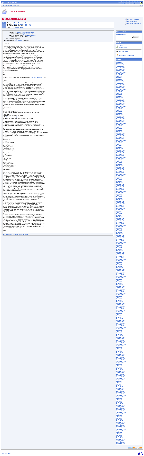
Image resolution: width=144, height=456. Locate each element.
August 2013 (119, 277)
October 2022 (120, 121)
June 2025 (119, 76)
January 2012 (120, 304)
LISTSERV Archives (133, 19)
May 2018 (119, 197)
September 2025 (121, 72)
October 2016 (120, 224)
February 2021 (120, 150)
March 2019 (119, 182)
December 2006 (120, 391)
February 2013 (120, 286)
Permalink (25, 234)
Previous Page (17, 234)
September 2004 (121, 429)
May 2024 (119, 95)
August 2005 (119, 414)
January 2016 (120, 236)
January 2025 (120, 83)
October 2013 (120, 275)
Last (30, 23)
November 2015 (120, 239)
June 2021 (119, 144)
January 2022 (120, 134)
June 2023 (119, 110)
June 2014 (119, 263)
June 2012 (119, 297)
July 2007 (119, 381)
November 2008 (120, 358)
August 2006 (119, 397)
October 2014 (120, 258)
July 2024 (119, 92)
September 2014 (121, 259)
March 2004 (119, 438)
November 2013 (120, 273)
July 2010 (119, 330)
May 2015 (119, 248)
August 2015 (119, 243)
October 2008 (120, 360)
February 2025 (120, 82)
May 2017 (119, 214)
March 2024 (119, 97)
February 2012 (120, 303)
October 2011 (120, 309)
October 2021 (120, 138)
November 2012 (120, 290)
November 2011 (120, 307)
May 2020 (119, 163)
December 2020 (120, 153)
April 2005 (119, 419)
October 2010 (120, 326)
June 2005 (119, 416)
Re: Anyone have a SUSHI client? (24, 32)
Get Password (123, 48)
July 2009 (119, 347)
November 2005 (120, 409)
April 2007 (119, 385)
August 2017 (119, 209)
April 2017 (119, 215)
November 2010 (120, 324)
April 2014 (119, 266)
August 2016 (119, 226)
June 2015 (119, 246)
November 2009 (120, 341)
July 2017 (119, 211)
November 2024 (120, 86)
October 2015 (120, 241)
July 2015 (119, 245)
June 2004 (119, 433)
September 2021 (121, 140)
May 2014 (119, 265)
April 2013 (119, 283)
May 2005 (119, 418)
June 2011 (119, 314)
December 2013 (120, 272)
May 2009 (119, 350)
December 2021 (120, 136)
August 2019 (119, 175)
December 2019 (120, 170)
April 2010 (119, 334)
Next (26, 23)
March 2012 (119, 302)
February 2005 (120, 422)
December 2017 (120, 204)
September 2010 (121, 327)
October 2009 (120, 343)
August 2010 (119, 328)
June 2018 (119, 195)
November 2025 (120, 69)
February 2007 (120, 388)
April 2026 (119, 62)
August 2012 (119, 294)
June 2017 (119, 212)
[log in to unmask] (27, 34)
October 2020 (120, 155)
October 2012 (120, 292)
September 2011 (121, 310)
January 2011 (120, 321)
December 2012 (120, 289)
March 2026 (119, 63)
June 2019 (119, 178)
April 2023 (119, 113)
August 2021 (119, 141)
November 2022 (120, 120)
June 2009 (119, 348)
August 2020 (119, 158)
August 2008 (119, 363)
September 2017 (121, 208)
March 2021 (119, 148)
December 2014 (120, 255)
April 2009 (119, 351)
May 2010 (119, 333)
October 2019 (120, 173)
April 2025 (119, 79)
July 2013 (119, 279)
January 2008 (120, 372)
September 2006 (121, 395)
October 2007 (120, 377)
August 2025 (119, 73)
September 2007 (121, 378)
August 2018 (119, 192)
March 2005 (119, 421)
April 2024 (119, 96)
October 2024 (120, 87)
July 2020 (119, 160)
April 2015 (119, 249)
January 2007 (120, 389)
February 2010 (120, 337)
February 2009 (120, 354)
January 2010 (120, 338)
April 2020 (119, 164)
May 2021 (119, 146)
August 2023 (119, 107)
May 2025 (119, 77)
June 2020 (119, 161)
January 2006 (120, 406)
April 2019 (119, 181)
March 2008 (119, 370)
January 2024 (120, 100)
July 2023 (119, 109)
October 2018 (120, 190)
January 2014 (120, 270)
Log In (121, 45)
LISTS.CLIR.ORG (6, 453)
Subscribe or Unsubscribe (126, 55)
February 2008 (120, 371)
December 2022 (120, 119)
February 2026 (120, 65)
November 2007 (120, 375)
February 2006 (120, 405)
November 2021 (120, 137)
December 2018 (120, 187)
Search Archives (121, 32)
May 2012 (119, 299)
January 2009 (120, 355)
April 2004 (119, 436)
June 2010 (119, 331)
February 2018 (120, 201)
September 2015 (121, 242)
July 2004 (119, 432)
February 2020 (120, 167)
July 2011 (119, 313)
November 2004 (120, 426)
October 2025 (120, 70)
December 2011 (120, 306)
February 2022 (120, 133)
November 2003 (120, 443)
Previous (20, 23)
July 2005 (119, 415)
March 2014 (119, 268)
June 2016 (119, 229)
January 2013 (120, 287)
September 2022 (121, 123)
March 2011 (119, 319)
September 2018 (121, 191)
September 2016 (121, 225)
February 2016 (120, 235)
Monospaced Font (19, 27)
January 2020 (120, 168)
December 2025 (120, 68)
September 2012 (121, 293)
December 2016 (120, 221)
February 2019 (120, 184)
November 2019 (120, 171)
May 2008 (119, 367)
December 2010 (120, 323)
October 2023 (120, 104)
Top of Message (7, 234)
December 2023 (120, 102)
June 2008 (119, 365)
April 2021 (119, 147)
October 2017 (120, 207)
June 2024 (119, 93)
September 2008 (121, 361)
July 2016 (119, 228)
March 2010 (119, 336)
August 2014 (119, 260)
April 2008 (119, 368)
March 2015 (119, 250)
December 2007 (120, 374)
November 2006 (120, 392)
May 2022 (119, 129)
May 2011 (119, 316)
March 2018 (119, 199)
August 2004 (119, 431)
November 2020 (120, 154)
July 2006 (119, 398)
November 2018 (120, 188)
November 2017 (120, 205)
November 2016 (120, 222)
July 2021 (119, 143)
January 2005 (120, 423)
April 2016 (119, 232)
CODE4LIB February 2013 (134, 23)
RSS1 (135, 447)
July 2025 (119, 75)
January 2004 (120, 441)
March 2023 (119, 114)
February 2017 (120, 218)
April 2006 (119, 402)
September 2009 (121, 344)
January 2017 (120, 219)
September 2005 (121, 412)
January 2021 (120, 151)
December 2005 (120, 408)
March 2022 (119, 131)
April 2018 (119, 198)
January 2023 (120, 117)
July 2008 (119, 364)
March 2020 (119, 165)
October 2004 (120, 428)
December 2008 (120, 357)
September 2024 (121, 89)
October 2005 (120, 411)
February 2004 (120, 439)
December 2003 (120, 442)
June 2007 (119, 382)
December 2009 (120, 340)
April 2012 (119, 300)
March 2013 (119, 285)
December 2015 (120, 238)
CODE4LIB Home (132, 21)
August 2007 (119, 380)
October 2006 (120, 394)
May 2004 (119, 435)
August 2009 (119, 346)
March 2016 (119, 233)
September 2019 (121, 174)
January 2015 (120, 253)
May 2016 (119, 231)
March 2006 (119, 404)
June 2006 (119, 399)
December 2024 (120, 85)
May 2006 (119, 401)
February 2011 (120, 320)
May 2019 (119, 180)
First (15, 23)
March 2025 (119, 80)
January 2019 (120, 185)
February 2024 (120, 99)
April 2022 (119, 130)
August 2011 (119, 311)
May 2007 (119, 384)
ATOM (130, 447)
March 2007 (119, 387)
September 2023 (121, 106)
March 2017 (119, 216)
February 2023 (120, 116)
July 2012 (119, 296)
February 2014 (120, 269)
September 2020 (121, 157)
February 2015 (120, 252)
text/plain (20, 40)
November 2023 (120, 103)
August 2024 (119, 90)
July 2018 (119, 194)
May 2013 (119, 282)
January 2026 (120, 66)
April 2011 (119, 317)
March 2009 (119, 353)
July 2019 (119, 177)
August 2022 (119, 124)
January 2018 (120, 202)
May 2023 (119, 112)
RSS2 (139, 447)
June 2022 (119, 127)
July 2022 (119, 126)
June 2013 (119, 280)
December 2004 (120, 425)
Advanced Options (121, 34)
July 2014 (119, 262)
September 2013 (121, 276)
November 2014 (120, 256)
